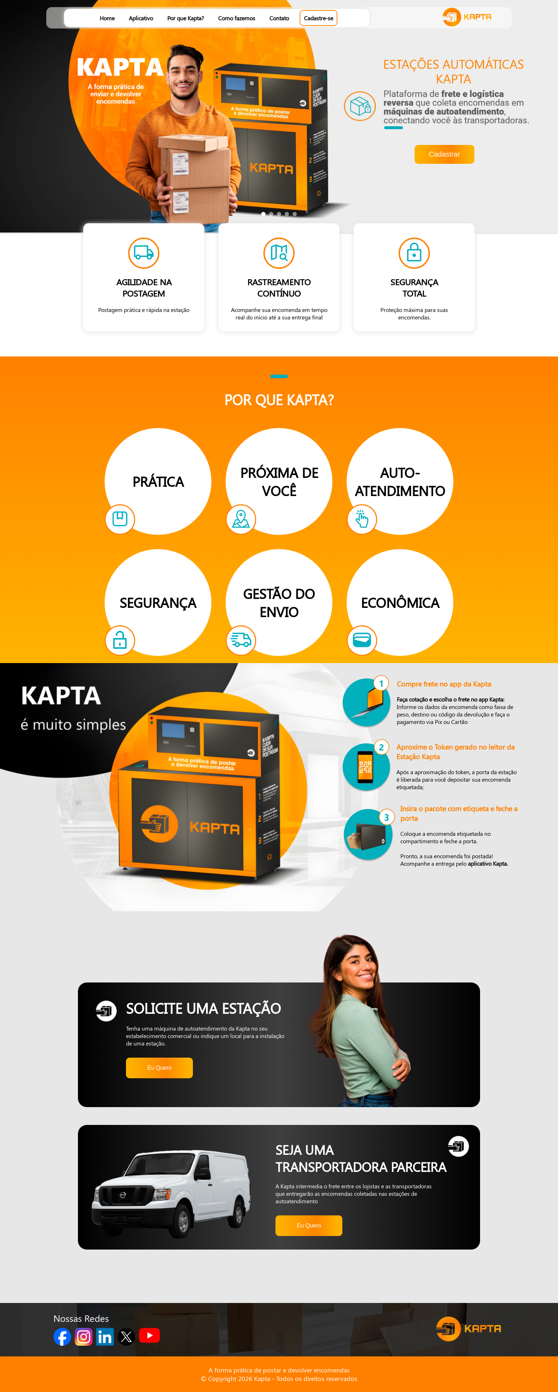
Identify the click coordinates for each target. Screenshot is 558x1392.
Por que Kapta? (185, 18)
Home (107, 18)
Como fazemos (236, 18)
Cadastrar (444, 154)
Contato (279, 18)
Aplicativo (141, 18)
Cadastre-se (318, 18)
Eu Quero (159, 1068)
